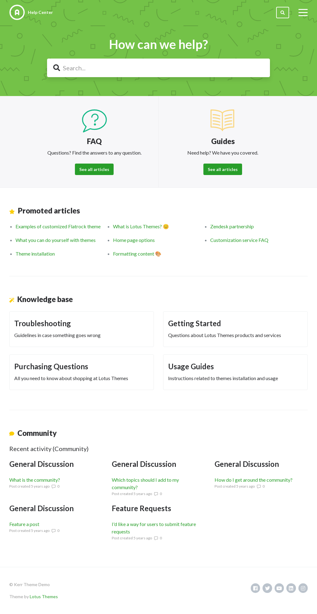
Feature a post (24, 524)
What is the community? (34, 480)
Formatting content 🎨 (137, 254)
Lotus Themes (44, 596)
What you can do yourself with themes (55, 240)
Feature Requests (141, 508)
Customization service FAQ (239, 240)
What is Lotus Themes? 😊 (141, 226)
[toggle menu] (303, 12)
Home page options (134, 240)
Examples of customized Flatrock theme (58, 226)
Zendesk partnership (232, 226)
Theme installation (35, 254)
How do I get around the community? (254, 480)
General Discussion (41, 463)
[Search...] (158, 68)
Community (37, 432)
